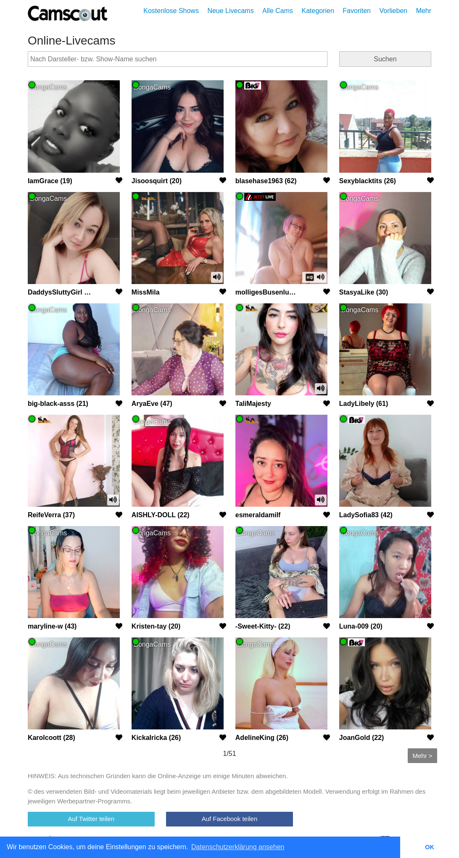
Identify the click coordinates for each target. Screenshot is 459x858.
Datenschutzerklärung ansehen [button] (237, 846)
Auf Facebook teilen (230, 818)
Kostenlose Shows (171, 10)
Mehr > (422, 755)
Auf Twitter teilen (91, 818)
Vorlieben (393, 10)
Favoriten (357, 10)
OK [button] (429, 847)
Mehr (423, 10)
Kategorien (317, 10)
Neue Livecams (230, 10)
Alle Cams (277, 10)
